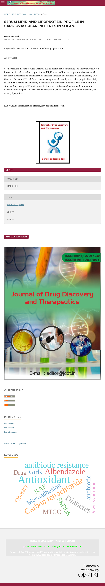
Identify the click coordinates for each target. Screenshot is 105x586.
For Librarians (10, 432)
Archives (16, 14)
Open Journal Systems (15, 443)
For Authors (9, 427)
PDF (10, 170)
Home (7, 14)
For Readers (9, 423)
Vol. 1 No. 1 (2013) (31, 14)
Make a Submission (16, 237)
